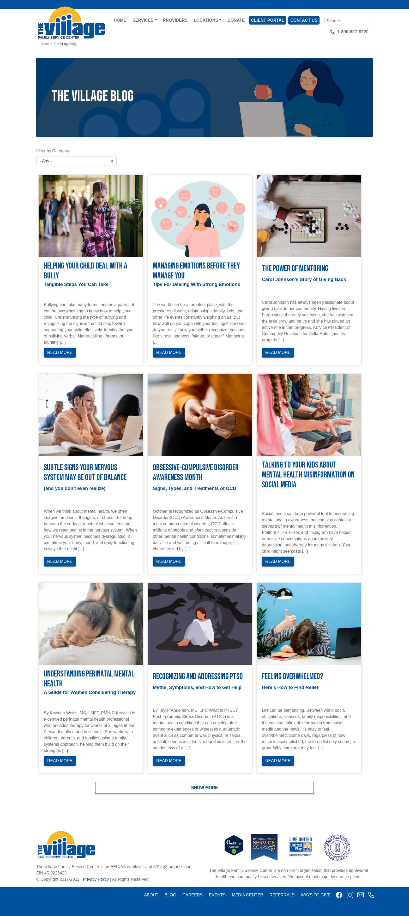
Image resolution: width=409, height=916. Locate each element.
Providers (175, 20)
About (151, 895)
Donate (236, 20)
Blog (170, 895)
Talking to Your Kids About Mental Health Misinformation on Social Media (308, 475)
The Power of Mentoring (295, 269)
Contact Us (303, 20)
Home (120, 20)
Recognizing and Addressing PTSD (198, 677)
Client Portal (267, 20)
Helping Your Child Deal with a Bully (85, 271)
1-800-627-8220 (353, 31)
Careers (193, 895)
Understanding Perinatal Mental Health (89, 679)
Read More (60, 352)
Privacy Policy (96, 879)
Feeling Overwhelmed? (292, 677)
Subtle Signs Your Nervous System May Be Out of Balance (85, 473)
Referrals (281, 895)
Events (217, 895)
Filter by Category (52, 151)
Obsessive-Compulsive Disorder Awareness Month (196, 473)
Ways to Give (315, 895)
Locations (206, 20)
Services (143, 20)
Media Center (247, 895)
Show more (204, 787)
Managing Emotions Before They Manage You (196, 271)
